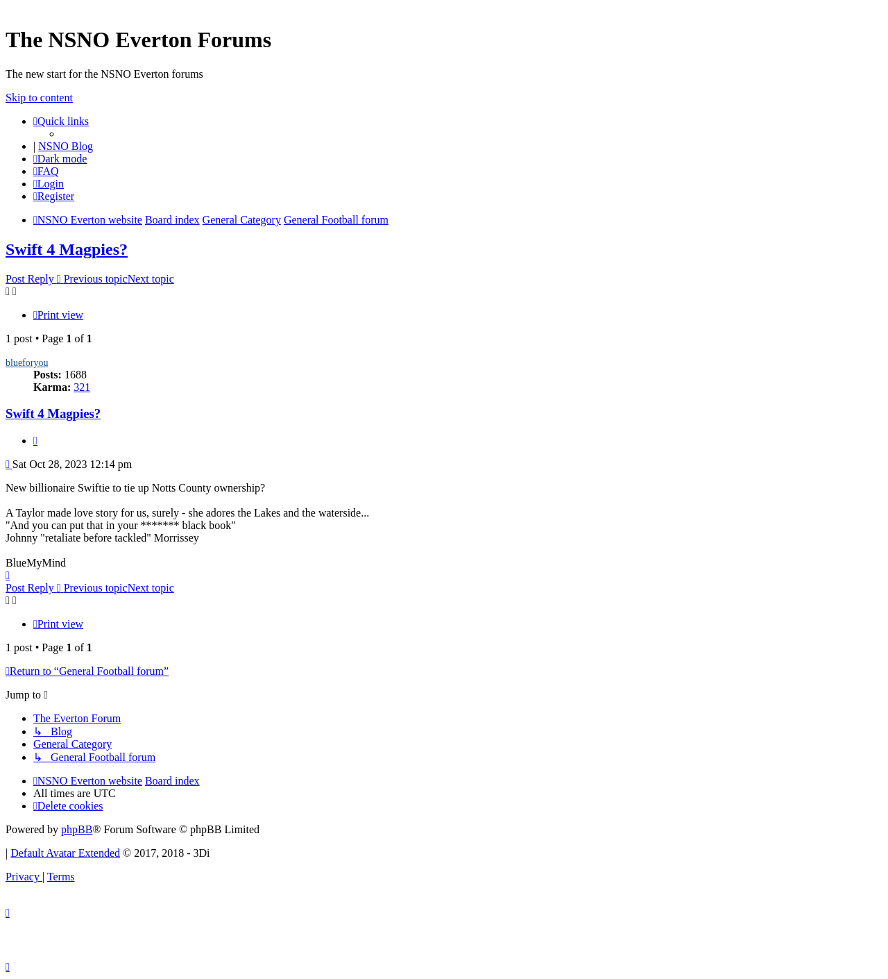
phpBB (76, 829)
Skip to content (39, 97)
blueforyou (27, 363)
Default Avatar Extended (65, 853)
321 (82, 387)
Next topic (151, 279)
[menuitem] (46, 171)
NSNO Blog (65, 146)
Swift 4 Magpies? (67, 249)
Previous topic (96, 279)
